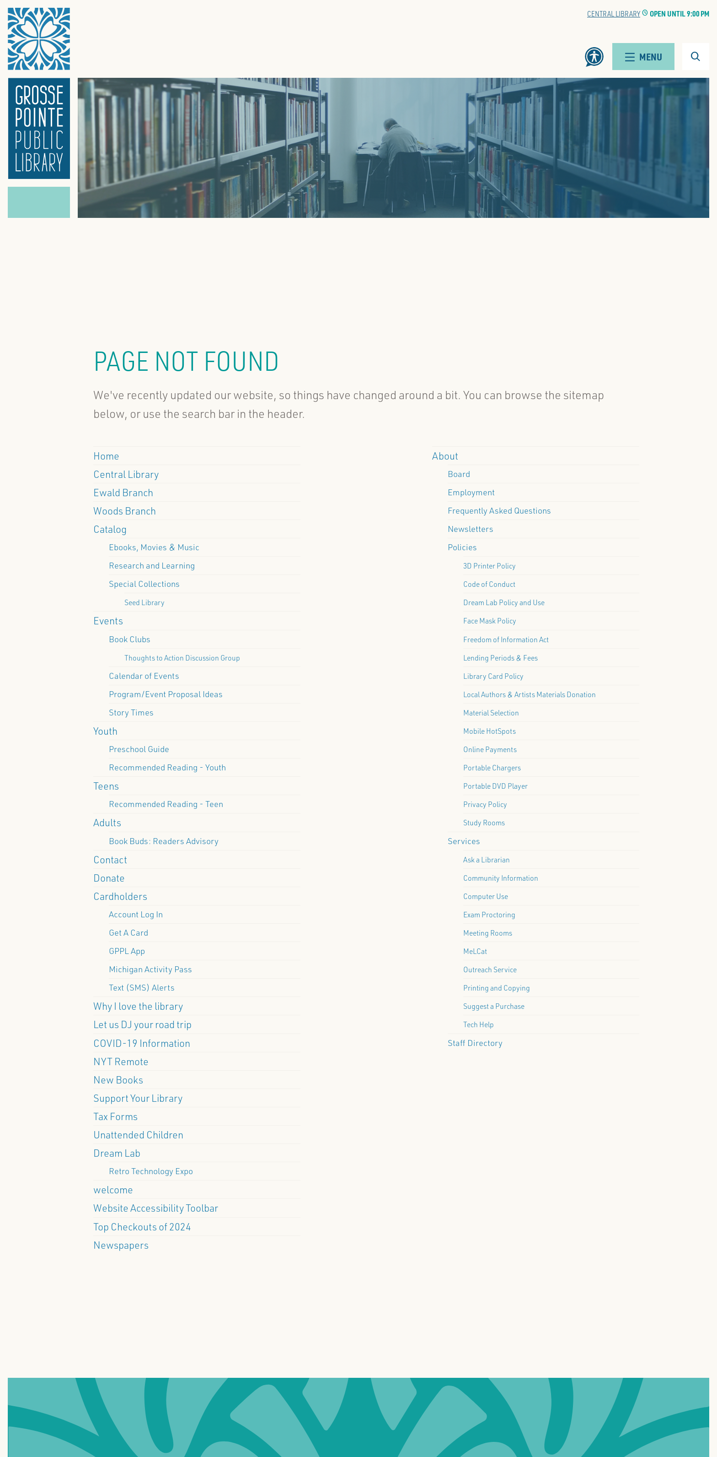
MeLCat (475, 951)
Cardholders (120, 895)
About (445, 455)
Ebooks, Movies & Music (154, 547)
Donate (109, 877)
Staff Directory (475, 1042)
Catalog (110, 528)
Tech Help (478, 1024)
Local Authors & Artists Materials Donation (529, 694)
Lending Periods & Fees (500, 657)
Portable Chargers (492, 767)
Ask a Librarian (486, 859)
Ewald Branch (123, 492)
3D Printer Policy (489, 565)
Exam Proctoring (489, 914)
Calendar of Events (144, 675)
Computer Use (485, 896)
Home (106, 455)
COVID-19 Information (141, 1042)
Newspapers (121, 1244)
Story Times (131, 712)
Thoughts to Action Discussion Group (182, 657)
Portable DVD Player (495, 786)
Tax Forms (115, 1116)
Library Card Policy (493, 676)
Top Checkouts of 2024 (142, 1226)
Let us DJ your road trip (142, 1024)
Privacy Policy (485, 804)
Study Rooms (484, 822)
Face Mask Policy (489, 620)
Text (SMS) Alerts (142, 987)
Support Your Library (137, 1097)
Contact (110, 859)
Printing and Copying (496, 987)
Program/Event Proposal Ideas (166, 693)
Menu (643, 56)
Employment (471, 492)
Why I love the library (138, 1005)
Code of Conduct (489, 584)
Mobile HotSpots (489, 731)
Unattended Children (138, 1134)
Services (464, 840)
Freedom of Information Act (506, 639)
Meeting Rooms (487, 932)
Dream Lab (116, 1152)
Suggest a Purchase (493, 1006)
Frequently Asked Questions (499, 510)
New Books (118, 1079)
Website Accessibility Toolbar (155, 1207)
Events (108, 620)
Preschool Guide (139, 748)
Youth (105, 730)
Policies (462, 547)
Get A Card (128, 932)
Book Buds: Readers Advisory (164, 840)
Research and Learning (152, 565)
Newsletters (470, 528)
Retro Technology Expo (151, 1170)
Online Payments (490, 749)
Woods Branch (124, 510)
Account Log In (136, 914)
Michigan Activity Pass (150, 969)
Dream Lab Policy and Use (504, 602)
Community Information (500, 878)
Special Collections (144, 583)
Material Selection (491, 712)
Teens (106, 785)
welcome (113, 1189)
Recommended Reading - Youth (167, 767)
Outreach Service (490, 969)
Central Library (613, 13)
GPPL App (127, 950)
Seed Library (144, 602)
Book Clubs (129, 639)
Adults (107, 822)
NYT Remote (121, 1061)
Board (459, 473)
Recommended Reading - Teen (166, 803)
